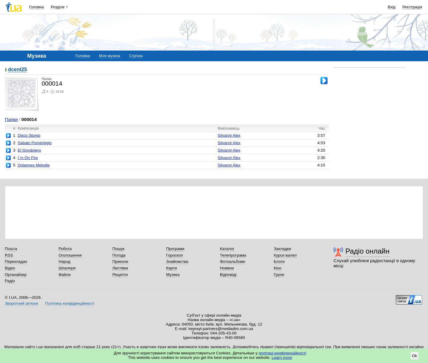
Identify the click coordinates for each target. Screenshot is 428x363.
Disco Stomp (29, 135)
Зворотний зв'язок (21, 303)
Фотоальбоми (232, 261)
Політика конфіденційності (69, 303)
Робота (65, 248)
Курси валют (285, 255)
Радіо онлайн (367, 251)
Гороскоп (174, 255)
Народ (64, 261)
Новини (227, 268)
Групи (279, 274)
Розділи (57, 7)
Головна (36, 7)
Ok (414, 355)
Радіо (10, 281)
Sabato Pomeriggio (34, 143)
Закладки (282, 248)
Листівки (120, 268)
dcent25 (17, 69)
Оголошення (70, 255)
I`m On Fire (28, 157)
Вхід (392, 7)
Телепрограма (233, 255)
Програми (175, 248)
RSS (9, 255)
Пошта (11, 248)
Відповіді (228, 274)
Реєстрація (412, 7)
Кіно (277, 268)
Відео (10, 268)
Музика (173, 274)
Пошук (118, 248)
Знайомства (177, 261)
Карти (171, 268)
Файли (65, 274)
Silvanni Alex (229, 135)
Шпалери (67, 268)
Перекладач (16, 261)
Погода (118, 255)
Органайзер (15, 274)
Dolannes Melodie (34, 165)
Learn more (282, 357)
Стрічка (135, 56)
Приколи (120, 261)
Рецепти (120, 274)
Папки (11, 119)
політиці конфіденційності (282, 353)
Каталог (227, 248)
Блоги (279, 261)
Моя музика (109, 56)
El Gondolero (29, 150)
